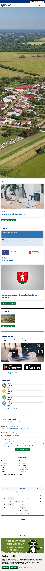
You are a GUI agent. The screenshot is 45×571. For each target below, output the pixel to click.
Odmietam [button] (14, 567)
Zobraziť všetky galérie (8, 326)
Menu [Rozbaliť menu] (40, 5)
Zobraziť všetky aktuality (9, 220)
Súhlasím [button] (5, 567)
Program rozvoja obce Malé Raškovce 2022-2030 (15, 429)
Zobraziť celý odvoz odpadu (10, 409)
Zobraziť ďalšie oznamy (22, 450)
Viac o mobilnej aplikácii (9, 373)
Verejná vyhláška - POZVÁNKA (10, 436)
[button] (7, 490)
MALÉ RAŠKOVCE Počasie (22, 528)
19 (10, 505)
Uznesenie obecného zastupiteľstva (11, 422)
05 (10, 499)
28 (22, 509)
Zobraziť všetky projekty (8, 303)
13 (16, 502)
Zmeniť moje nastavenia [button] (26, 567)
